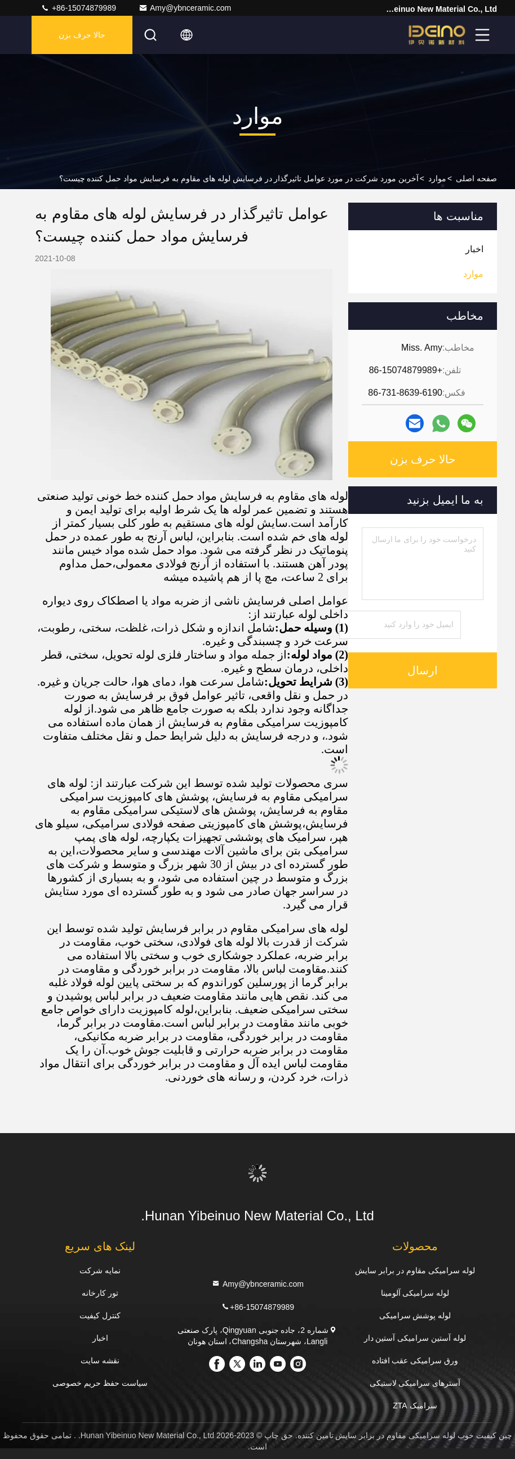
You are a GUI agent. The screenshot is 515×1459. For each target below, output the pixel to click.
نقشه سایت (100, 1360)
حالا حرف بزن (82, 34)
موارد (437, 178)
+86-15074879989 (78, 7)
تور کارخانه (100, 1292)
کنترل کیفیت (100, 1315)
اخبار (100, 1337)
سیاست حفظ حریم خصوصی (100, 1383)
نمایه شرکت (100, 1270)
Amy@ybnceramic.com (185, 7)
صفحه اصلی (476, 178)
